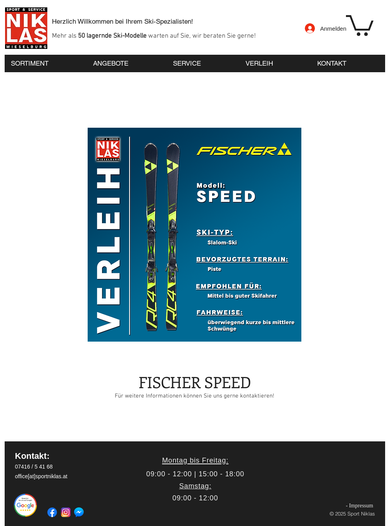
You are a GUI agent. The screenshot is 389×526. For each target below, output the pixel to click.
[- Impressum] (359, 505)
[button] (359, 24)
